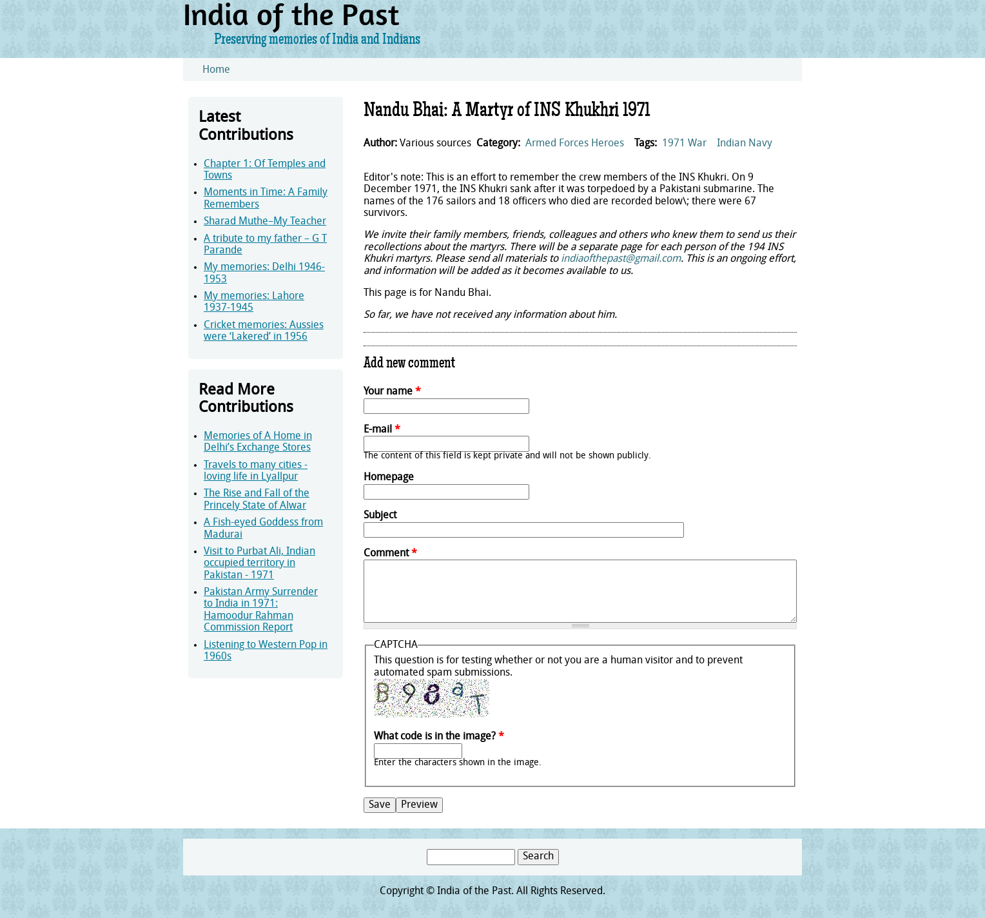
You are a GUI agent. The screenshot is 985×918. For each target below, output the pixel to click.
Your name (392, 392)
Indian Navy (744, 144)
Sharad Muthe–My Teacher (265, 222)
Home (216, 70)
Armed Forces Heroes (574, 144)
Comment (390, 554)
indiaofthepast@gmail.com (621, 259)
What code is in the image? (439, 737)
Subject (380, 516)
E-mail (382, 430)
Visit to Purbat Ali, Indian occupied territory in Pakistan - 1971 (259, 564)
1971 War (684, 144)
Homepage (389, 478)
